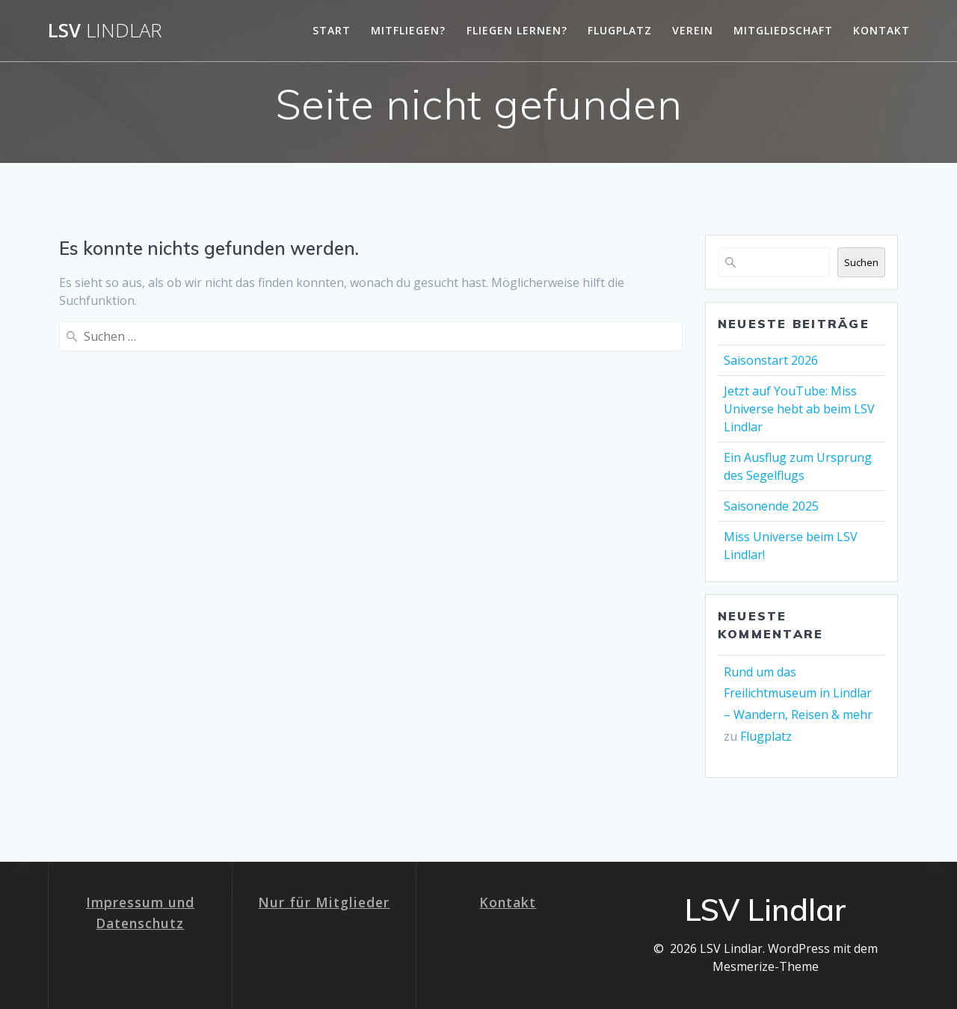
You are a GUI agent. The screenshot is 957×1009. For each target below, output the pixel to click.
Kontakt (881, 30)
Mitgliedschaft (783, 30)
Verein (692, 30)
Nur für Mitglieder (324, 902)
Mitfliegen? (408, 30)
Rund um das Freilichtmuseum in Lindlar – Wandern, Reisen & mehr (798, 693)
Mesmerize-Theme (766, 966)
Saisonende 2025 (771, 506)
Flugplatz (620, 30)
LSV (105, 30)
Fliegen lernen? (517, 30)
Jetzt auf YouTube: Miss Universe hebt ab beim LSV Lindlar (799, 409)
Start (332, 30)
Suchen (861, 262)
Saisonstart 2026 (771, 360)
